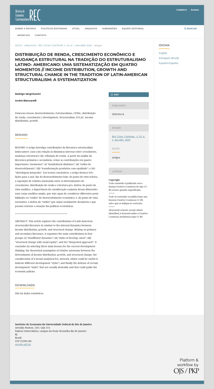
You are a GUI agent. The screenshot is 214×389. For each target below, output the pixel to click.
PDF (116, 94)
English (163, 53)
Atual (76, 28)
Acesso (195, 9)
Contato (40, 35)
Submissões (109, 28)
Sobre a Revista (25, 28)
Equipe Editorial (133, 28)
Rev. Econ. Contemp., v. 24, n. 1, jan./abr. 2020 (65, 45)
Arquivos (91, 28)
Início (18, 45)
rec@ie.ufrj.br (23, 344)
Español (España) (168, 63)
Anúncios (23, 35)
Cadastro (181, 9)
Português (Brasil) (169, 58)
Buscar (190, 28)
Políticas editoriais (54, 28)
